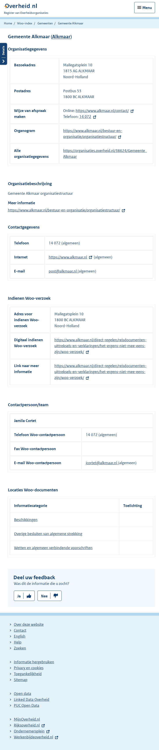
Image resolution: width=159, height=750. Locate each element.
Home (8, 23)
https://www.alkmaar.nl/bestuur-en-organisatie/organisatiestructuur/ (64, 210)
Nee (44, 596)
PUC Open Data (26, 705)
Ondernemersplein (29, 731)
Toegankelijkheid (28, 673)
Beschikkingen (26, 519)
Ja (19, 596)
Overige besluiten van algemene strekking (48, 533)
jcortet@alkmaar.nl (102, 462)
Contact (20, 630)
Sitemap (20, 679)
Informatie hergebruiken (34, 662)
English (19, 636)
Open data (22, 693)
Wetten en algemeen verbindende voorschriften (53, 547)
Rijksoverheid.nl (27, 725)
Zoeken (20, 648)
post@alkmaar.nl (63, 271)
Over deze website (29, 624)
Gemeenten (45, 23)
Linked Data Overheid (31, 699)
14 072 (85, 116)
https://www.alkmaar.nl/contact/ (102, 110)
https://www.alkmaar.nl (68, 257)
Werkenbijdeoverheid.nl (33, 737)
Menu (147, 7)
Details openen (3, 54)
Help (17, 642)
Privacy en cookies (28, 667)
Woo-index (24, 23)
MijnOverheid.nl (27, 719)
